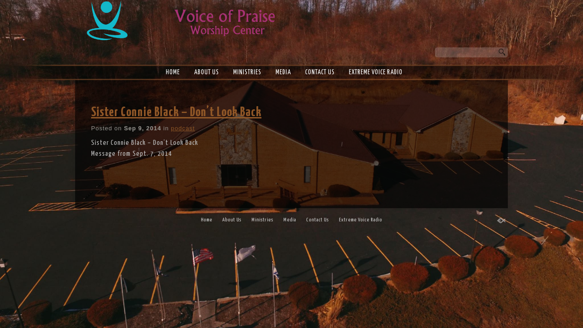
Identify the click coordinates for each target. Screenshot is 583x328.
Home (173, 72)
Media (283, 72)
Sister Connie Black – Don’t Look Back (176, 112)
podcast (183, 128)
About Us (206, 72)
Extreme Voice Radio (376, 72)
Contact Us (320, 72)
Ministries (247, 72)
